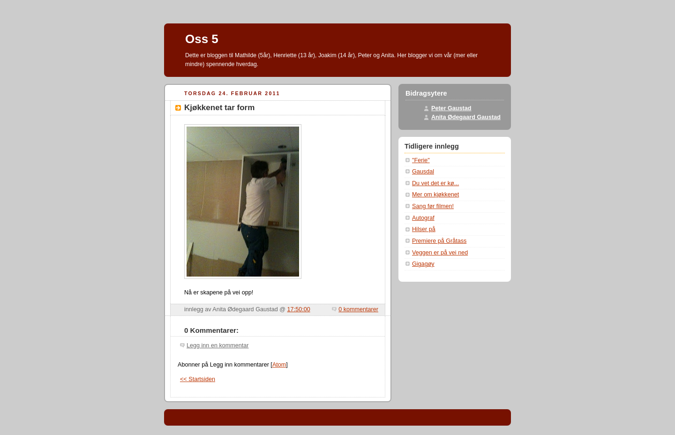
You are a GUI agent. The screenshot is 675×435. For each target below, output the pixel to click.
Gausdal (423, 171)
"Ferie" (421, 160)
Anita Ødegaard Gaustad (466, 117)
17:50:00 (298, 309)
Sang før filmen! (433, 206)
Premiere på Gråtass (439, 241)
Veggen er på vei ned (440, 252)
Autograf (423, 218)
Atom (279, 364)
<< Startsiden (197, 379)
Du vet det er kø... (435, 183)
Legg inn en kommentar (217, 345)
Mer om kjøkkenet (435, 194)
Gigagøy (423, 264)
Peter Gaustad (451, 108)
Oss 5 (201, 39)
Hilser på (423, 229)
